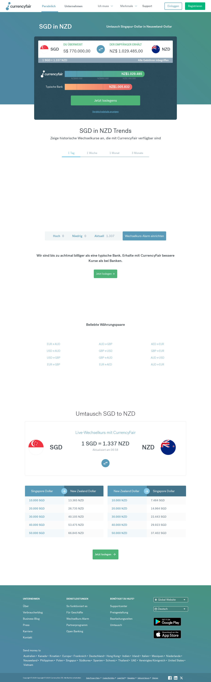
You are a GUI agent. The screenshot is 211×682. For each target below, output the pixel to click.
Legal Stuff (121, 678)
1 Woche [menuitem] (92, 153)
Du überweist (73, 44)
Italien (145, 656)
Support (147, 6)
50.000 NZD (119, 533)
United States (176, 660)
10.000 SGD (37, 500)
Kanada (42, 656)
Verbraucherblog (33, 612)
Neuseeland (30, 660)
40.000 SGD (37, 525)
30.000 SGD (37, 517)
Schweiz (111, 660)
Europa (66, 656)
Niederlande (173, 656)
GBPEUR (157, 351)
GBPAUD (105, 357)
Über (26, 606)
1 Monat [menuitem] (114, 153)
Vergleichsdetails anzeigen (105, 111)
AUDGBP (105, 344)
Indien (126, 656)
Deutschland (96, 656)
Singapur (71, 660)
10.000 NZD (119, 500)
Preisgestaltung (119, 612)
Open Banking (74, 631)
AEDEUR (157, 344)
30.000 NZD (119, 517)
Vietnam (28, 665)
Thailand (123, 660)
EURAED (105, 364)
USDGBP (53, 357)
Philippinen (47, 660)
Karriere (27, 631)
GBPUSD (105, 351)
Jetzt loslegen (105, 274)
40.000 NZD (119, 525)
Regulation (131, 678)
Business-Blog (31, 619)
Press (26, 625)
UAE (133, 660)
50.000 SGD (37, 533)
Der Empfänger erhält (126, 44)
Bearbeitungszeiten (121, 619)
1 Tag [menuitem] (71, 153)
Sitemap (155, 678)
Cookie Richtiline (109, 678)
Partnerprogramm (76, 625)
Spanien (98, 660)
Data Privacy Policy (93, 678)
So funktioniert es (76, 606)
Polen (59, 660)
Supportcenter (118, 606)
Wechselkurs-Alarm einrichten (144, 236)
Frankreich (80, 656)
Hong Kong (113, 656)
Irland (135, 656)
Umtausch (116, 625)
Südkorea (85, 660)
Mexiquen (157, 656)
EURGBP (53, 364)
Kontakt (27, 637)
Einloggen (173, 6)
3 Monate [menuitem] (137, 153)
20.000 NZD (119, 508)
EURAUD (53, 344)
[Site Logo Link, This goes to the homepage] (22, 6)
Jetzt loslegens (105, 100)
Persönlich (49, 6)
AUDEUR (157, 364)
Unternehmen (74, 6)
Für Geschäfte (74, 612)
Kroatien (55, 656)
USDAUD (53, 351)
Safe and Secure (144, 678)
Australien (29, 656)
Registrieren (195, 6)
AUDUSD (157, 357)
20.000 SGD (37, 508)
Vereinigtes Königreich (152, 660)
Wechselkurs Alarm (77, 619)
